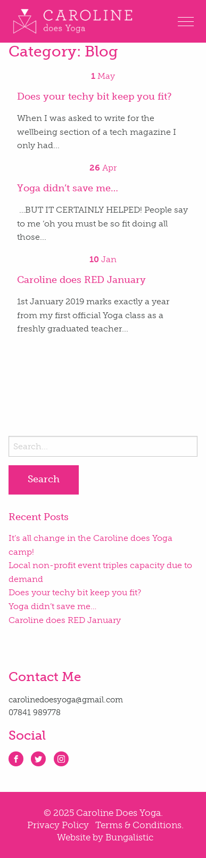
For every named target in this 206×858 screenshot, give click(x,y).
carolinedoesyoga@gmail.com (66, 700)
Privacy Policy (58, 825)
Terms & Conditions (138, 825)
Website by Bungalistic (105, 837)
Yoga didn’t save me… (52, 606)
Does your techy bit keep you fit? (75, 592)
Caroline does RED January (65, 620)
